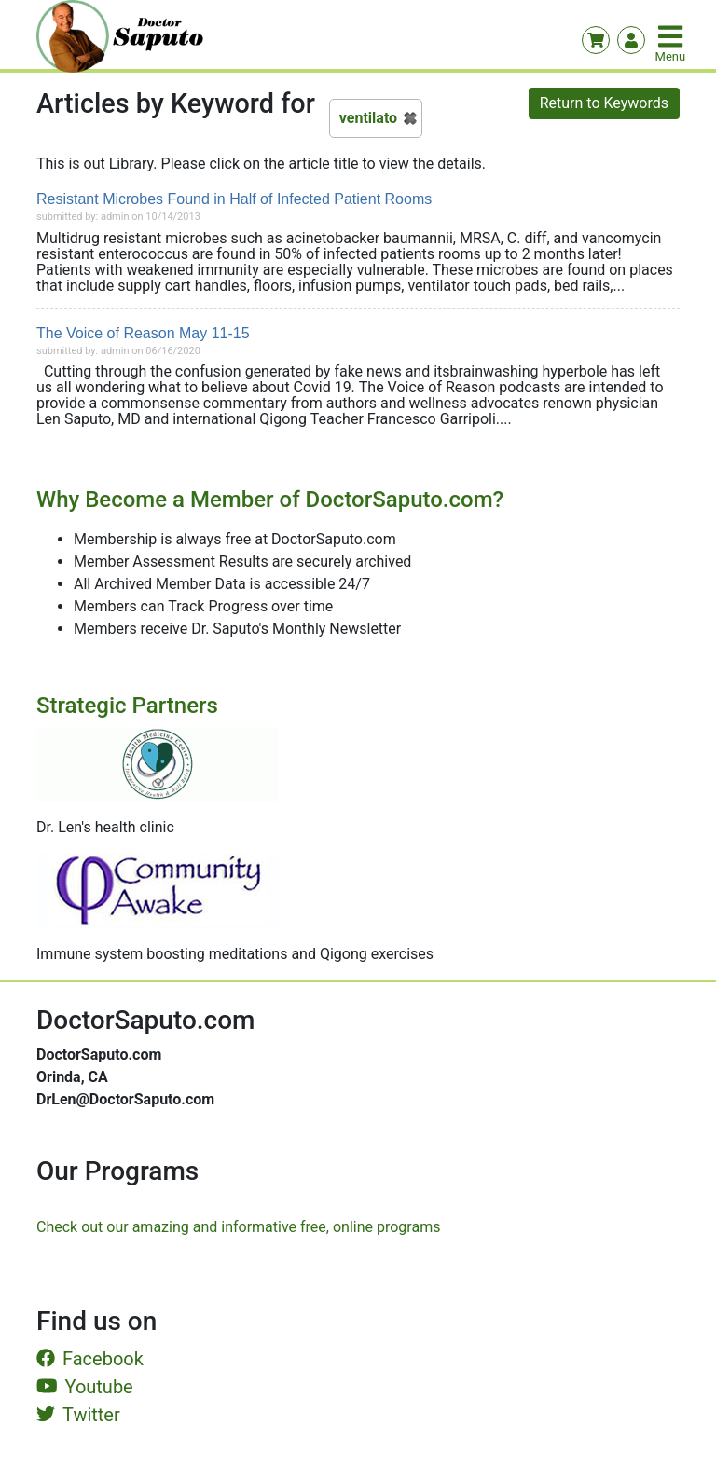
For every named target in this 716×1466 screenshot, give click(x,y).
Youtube (84, 1387)
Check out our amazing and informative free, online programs (238, 1227)
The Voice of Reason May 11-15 (143, 333)
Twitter (78, 1415)
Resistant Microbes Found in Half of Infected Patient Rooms (234, 199)
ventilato (368, 118)
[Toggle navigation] (672, 36)
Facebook (90, 1359)
